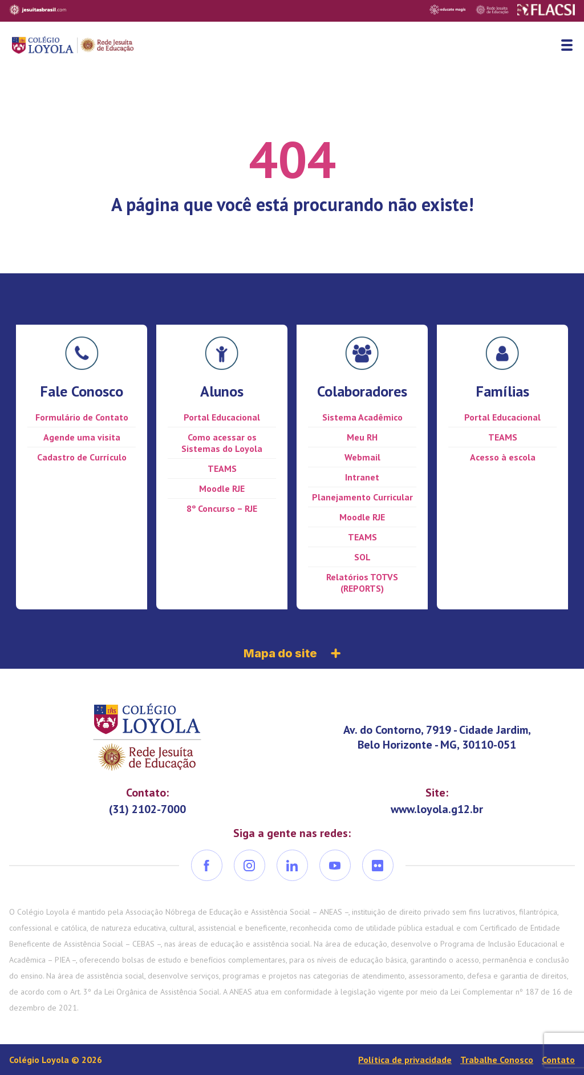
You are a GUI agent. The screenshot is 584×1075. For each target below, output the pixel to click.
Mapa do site (292, 653)
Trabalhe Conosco (496, 1059)
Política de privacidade (405, 1059)
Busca (541, 45)
